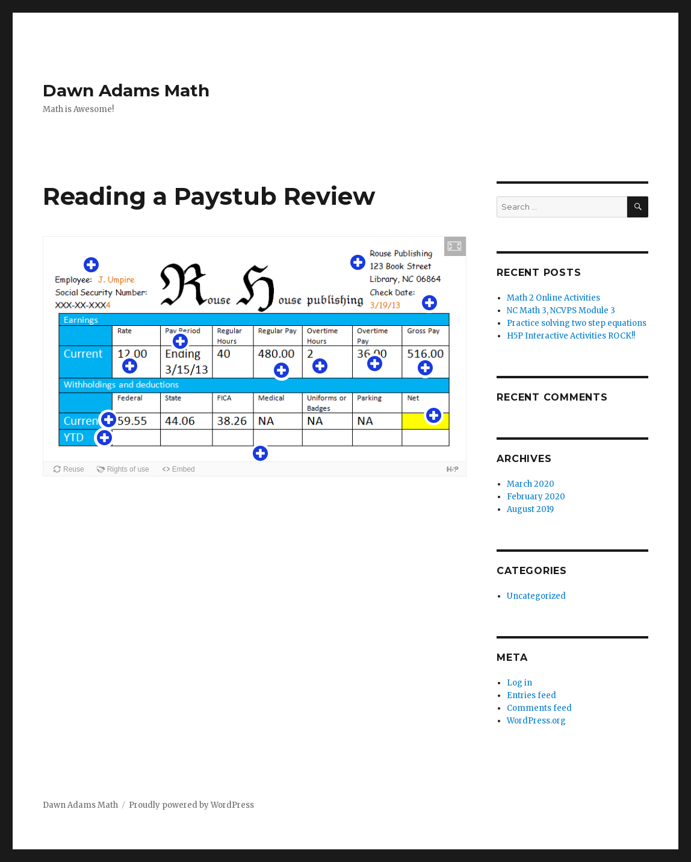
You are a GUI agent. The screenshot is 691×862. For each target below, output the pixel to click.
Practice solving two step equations (576, 323)
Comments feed (539, 708)
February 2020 (536, 497)
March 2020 (530, 484)
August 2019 (530, 509)
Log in (519, 683)
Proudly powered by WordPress (191, 805)
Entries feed (531, 695)
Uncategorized (536, 596)
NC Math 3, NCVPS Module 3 (561, 310)
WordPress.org (536, 721)
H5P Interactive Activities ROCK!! (571, 336)
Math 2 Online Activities (553, 298)
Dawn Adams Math (126, 90)
